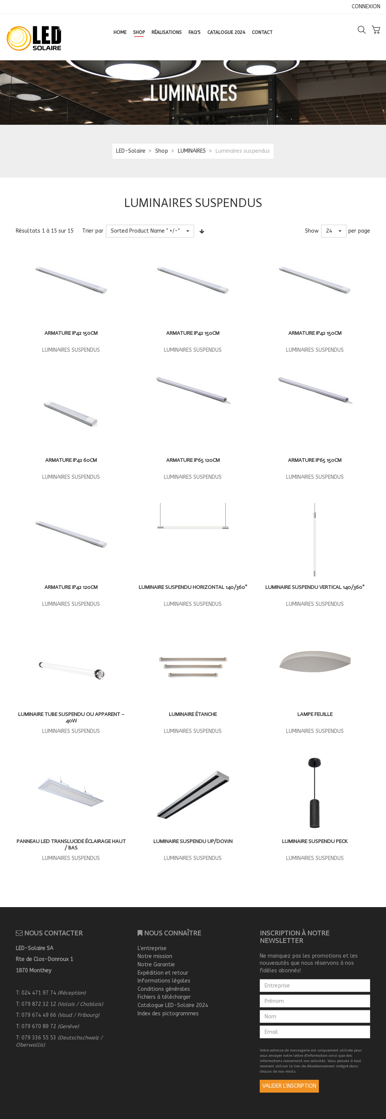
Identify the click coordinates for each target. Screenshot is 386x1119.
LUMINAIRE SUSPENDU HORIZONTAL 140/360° (193, 587)
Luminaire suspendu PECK (315, 841)
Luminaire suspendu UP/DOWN (193, 841)
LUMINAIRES (192, 151)
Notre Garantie (156, 964)
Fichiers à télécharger (164, 997)
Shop (161, 151)
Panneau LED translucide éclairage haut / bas (71, 844)
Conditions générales (164, 989)
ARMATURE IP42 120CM (71, 587)
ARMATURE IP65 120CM (193, 460)
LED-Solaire (131, 151)
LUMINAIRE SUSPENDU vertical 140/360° (315, 587)
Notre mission (155, 956)
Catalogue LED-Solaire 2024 (173, 1005)
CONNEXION (366, 6)
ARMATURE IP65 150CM (315, 460)
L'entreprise (152, 948)
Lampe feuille (314, 714)
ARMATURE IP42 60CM (71, 460)
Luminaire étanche (193, 714)
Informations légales (164, 981)
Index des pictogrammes (168, 1013)
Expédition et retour (163, 973)
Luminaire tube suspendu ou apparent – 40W (71, 717)
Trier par (92, 231)
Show (312, 231)
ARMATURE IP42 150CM (71, 333)
